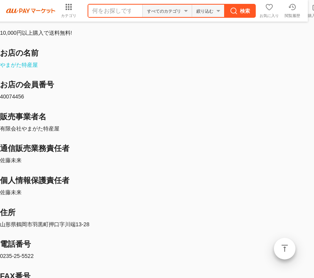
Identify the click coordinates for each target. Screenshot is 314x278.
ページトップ (284, 248)
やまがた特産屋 (19, 65)
